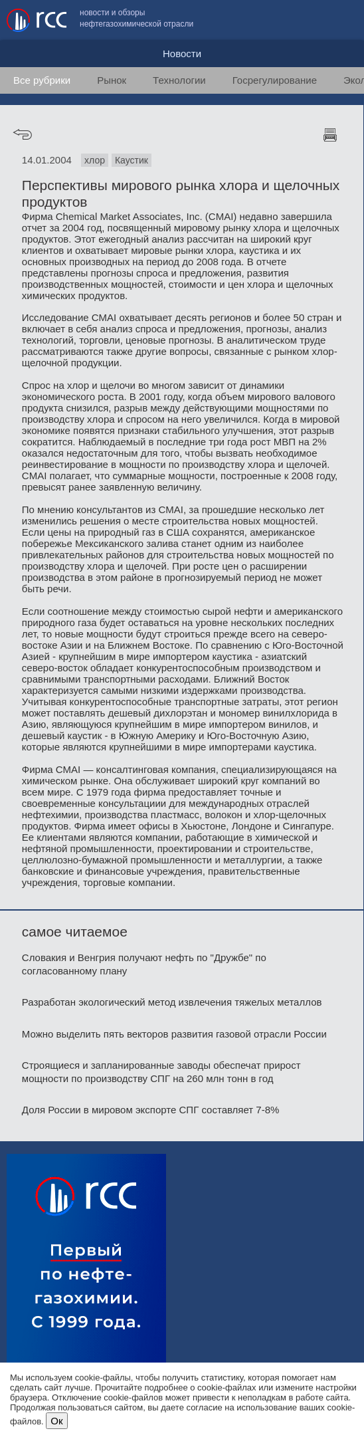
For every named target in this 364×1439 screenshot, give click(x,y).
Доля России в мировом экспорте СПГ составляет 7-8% (151, 1109)
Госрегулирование (274, 80)
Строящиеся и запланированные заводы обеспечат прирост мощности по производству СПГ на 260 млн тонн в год (161, 1071)
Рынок (111, 80)
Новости (182, 53)
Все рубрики (41, 80)
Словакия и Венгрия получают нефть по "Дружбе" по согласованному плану (144, 964)
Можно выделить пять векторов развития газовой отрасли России (174, 1034)
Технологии (179, 80)
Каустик (131, 160)
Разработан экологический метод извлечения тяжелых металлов (172, 1002)
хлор (94, 160)
